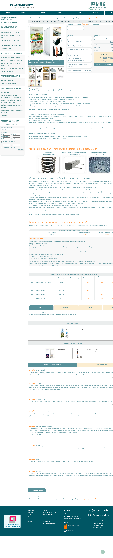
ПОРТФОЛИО (26, 12)
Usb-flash (4, 113)
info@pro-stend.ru (53, 258)
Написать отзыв (98, 528)
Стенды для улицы (7, 80)
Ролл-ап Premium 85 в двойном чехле (41, 286)
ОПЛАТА (78, 12)
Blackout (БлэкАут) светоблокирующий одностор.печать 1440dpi (76, 58)
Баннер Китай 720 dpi (75, 42)
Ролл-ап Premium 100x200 (37, 290)
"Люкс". (31, 185)
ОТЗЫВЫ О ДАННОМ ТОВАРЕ (52, 365)
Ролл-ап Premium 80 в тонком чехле (40, 282)
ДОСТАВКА (60, 12)
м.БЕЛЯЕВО (94, 9)
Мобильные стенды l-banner (10, 38)
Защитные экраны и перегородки (12, 110)
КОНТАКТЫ (95, 12)
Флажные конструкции (8, 83)
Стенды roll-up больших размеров (12, 68)
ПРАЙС (43, 12)
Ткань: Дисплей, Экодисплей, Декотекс (77, 65)
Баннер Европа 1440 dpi (75, 46)
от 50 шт (97, 48)
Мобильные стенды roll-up (10, 32)
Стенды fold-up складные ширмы (12, 60)
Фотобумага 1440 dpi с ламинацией (79, 70)
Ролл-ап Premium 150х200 (37, 298)
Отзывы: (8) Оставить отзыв (88, 24)
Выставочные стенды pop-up (10, 58)
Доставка (45, 517)
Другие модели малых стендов (11, 46)
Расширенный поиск (12, 153)
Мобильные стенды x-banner (10, 35)
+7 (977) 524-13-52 (96, 5)
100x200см (75, 28)
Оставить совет (98, 525)
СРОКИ (41, 307)
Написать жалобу (98, 523)
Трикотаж (4, 116)
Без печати (71, 38)
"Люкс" (75, 205)
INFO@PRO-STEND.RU (97, 7)
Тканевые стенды (7, 48)
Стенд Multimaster (7, 71)
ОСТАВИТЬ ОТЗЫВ (37, 490)
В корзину (98, 64)
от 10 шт (97, 45)
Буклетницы (5, 92)
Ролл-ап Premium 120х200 (37, 294)
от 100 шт (97, 50)
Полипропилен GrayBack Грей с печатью (78, 51)
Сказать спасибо (98, 521)
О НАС (8, 12)
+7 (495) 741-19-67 (96, 3)
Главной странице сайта (50, 263)
